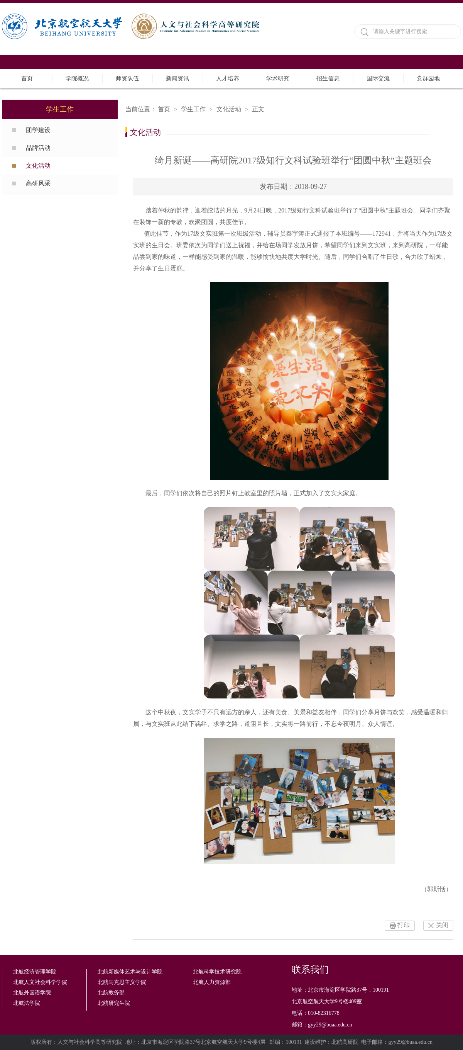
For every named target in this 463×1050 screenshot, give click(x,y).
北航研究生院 (114, 1003)
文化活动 (38, 165)
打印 (403, 925)
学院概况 (77, 78)
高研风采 (38, 183)
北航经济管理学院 (34, 972)
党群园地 (428, 78)
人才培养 (227, 78)
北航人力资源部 (212, 982)
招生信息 (328, 78)
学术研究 (277, 78)
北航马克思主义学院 (122, 982)
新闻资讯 (177, 78)
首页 (27, 78)
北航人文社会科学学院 (40, 982)
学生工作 (193, 109)
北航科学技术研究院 (217, 972)
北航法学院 (26, 1003)
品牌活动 (38, 147)
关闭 (442, 925)
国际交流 (378, 78)
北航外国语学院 (32, 993)
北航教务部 (111, 993)
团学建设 (38, 130)
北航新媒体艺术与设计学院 (130, 972)
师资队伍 (127, 78)
